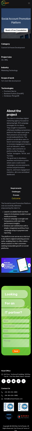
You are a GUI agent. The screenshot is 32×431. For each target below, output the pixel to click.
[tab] (16, 188)
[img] (2, 265)
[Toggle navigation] (29, 3)
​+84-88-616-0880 (10, 392)
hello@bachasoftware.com (13, 399)
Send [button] (16, 351)
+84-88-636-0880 (11, 395)
